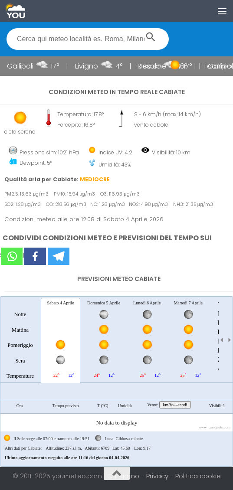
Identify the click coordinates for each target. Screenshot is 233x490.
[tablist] (116, 381)
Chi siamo (124, 475)
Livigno (95, 66)
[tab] (20, 340)
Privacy (158, 475)
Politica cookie (198, 475)
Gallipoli (29, 66)
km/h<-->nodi (175, 404)
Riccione (161, 66)
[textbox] (88, 39)
